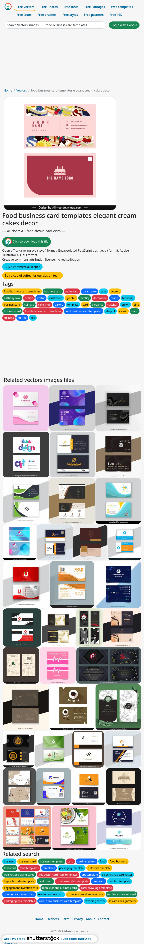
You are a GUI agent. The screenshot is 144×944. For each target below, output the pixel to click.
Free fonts (71, 7)
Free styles (70, 15)
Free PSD (116, 15)
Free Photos (49, 7)
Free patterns (94, 15)
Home (8, 90)
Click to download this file (26, 241)
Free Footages (94, 7)
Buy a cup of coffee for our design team (32, 275)
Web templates (122, 7)
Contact (103, 919)
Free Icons (24, 15)
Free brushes (47, 15)
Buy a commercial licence (22, 267)
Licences (52, 919)
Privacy (77, 919)
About (90, 919)
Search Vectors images (23, 25)
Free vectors (25, 7)
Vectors (21, 90)
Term (65, 919)
